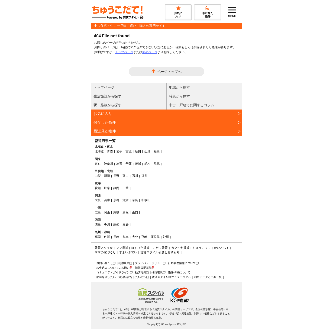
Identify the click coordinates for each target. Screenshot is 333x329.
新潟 (107, 175)
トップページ (124, 52)
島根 (126, 212)
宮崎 (144, 237)
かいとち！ (221, 247)
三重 (126, 188)
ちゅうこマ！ (202, 247)
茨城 (138, 163)
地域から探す (179, 87)
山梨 (98, 175)
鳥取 (116, 212)
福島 (157, 151)
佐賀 (107, 237)
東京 (98, 163)
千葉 (129, 163)
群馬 (157, 163)
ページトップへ (169, 72)
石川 (135, 175)
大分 (135, 237)
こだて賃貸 (160, 247)
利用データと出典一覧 (208, 277)
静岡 (116, 188)
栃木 (147, 163)
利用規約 (123, 263)
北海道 (99, 151)
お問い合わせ (104, 263)
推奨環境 (157, 272)
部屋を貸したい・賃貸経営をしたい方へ (121, 277)
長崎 (116, 237)
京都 (116, 200)
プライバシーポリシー (149, 263)
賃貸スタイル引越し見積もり (160, 252)
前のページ (149, 52)
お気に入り (103, 114)
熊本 (126, 237)
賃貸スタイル (104, 247)
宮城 (129, 151)
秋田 (138, 151)
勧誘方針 (140, 272)
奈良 (135, 200)
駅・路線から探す (107, 105)
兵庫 (107, 200)
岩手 (119, 151)
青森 (110, 151)
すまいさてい (128, 252)
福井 (144, 175)
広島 (98, 212)
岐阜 (107, 188)
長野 (116, 175)
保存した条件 (105, 122)
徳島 (98, 224)
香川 (107, 224)
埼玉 (119, 163)
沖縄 (166, 237)
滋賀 (126, 200)
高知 (116, 224)
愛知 (98, 188)
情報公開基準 (143, 267)
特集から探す (179, 96)
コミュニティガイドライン (113, 272)
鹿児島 (155, 237)
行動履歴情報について (182, 263)
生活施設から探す (107, 96)
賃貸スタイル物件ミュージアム (171, 277)
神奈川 (108, 163)
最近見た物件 (105, 131)
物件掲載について (179, 272)
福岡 (98, 237)
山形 (147, 151)
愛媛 (126, 224)
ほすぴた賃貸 (140, 247)
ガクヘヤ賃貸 (180, 247)
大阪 (98, 200)
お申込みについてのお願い (113, 267)
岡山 (107, 212)
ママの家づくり (105, 252)
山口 (135, 212)
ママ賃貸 (122, 247)
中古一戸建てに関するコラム (191, 105)
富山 (126, 175)
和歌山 (145, 200)
